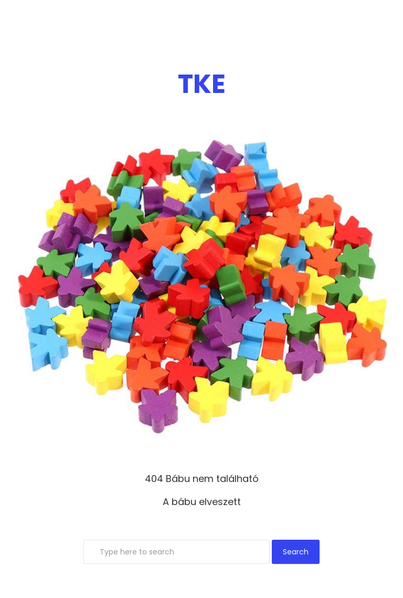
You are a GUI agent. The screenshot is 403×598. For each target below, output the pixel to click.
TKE (202, 84)
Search (296, 552)
